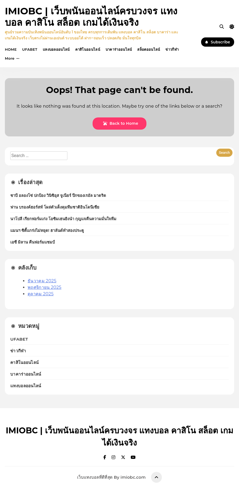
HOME (11, 49)
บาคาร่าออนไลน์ (119, 49)
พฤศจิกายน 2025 (44, 287)
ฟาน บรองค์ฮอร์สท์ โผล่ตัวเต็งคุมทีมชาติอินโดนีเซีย (54, 207)
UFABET (29, 49)
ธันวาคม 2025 (42, 280)
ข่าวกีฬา (172, 49)
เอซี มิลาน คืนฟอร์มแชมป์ (32, 242)
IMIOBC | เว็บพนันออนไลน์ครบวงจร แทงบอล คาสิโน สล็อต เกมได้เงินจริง (91, 16)
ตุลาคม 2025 (41, 293)
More (9, 58)
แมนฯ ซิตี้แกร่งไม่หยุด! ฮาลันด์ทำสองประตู (47, 230)
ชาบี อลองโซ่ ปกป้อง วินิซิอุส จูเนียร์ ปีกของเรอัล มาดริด (58, 195)
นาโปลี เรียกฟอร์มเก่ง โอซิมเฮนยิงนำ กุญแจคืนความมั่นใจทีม (63, 218)
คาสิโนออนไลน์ (87, 49)
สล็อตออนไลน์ (148, 49)
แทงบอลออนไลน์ (56, 49)
